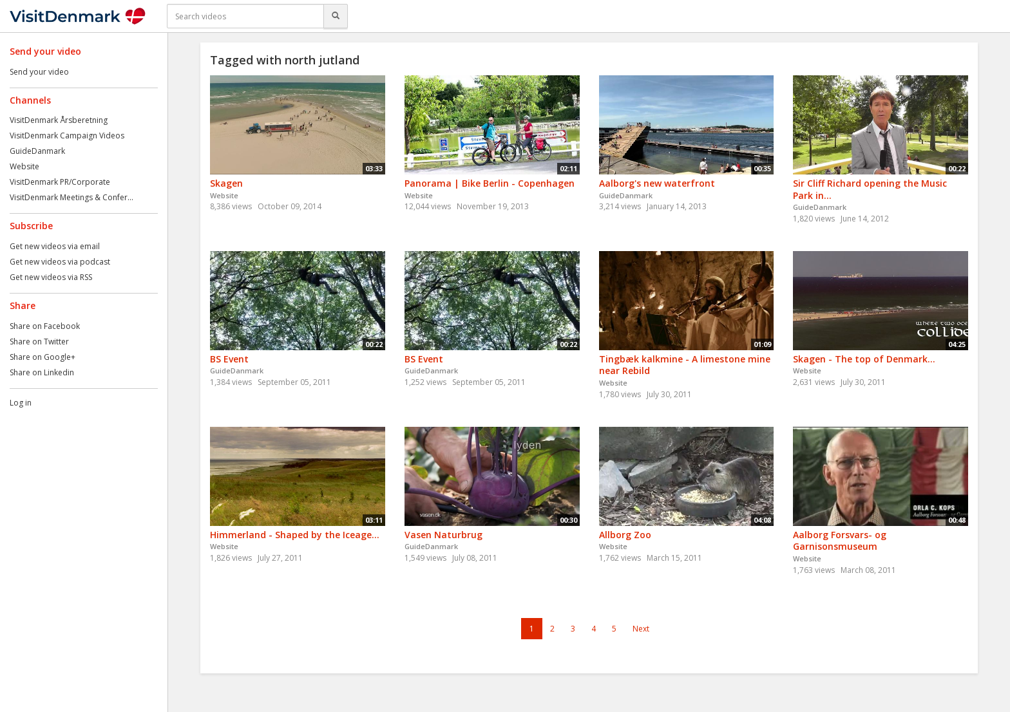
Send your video (39, 71)
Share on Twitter (39, 341)
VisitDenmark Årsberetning (59, 120)
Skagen (226, 183)
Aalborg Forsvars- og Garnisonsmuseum (839, 541)
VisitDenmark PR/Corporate (60, 181)
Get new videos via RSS (51, 277)
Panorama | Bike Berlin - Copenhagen (490, 183)
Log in (21, 402)
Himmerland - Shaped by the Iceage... (294, 535)
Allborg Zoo (625, 535)
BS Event (229, 359)
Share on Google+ (42, 356)
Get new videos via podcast (60, 261)
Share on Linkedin (42, 372)
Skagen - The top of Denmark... (864, 359)
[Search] (335, 16)
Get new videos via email (55, 246)
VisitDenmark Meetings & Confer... (71, 197)
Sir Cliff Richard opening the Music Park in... (870, 189)
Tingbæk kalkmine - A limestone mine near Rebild (684, 365)
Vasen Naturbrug (443, 535)
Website (24, 166)
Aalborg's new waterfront (657, 183)
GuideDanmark (37, 150)
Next (641, 628)
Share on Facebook (45, 326)
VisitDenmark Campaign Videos (67, 135)
